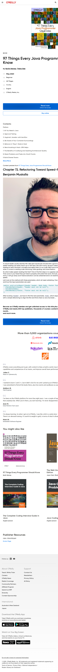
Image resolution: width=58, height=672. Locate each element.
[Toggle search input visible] (55, 2)
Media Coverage (8, 581)
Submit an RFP (7, 590)
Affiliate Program (8, 587)
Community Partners (9, 584)
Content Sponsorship (9, 596)
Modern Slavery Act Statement (11, 667)
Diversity (5, 593)
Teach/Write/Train (8, 572)
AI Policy (27, 581)
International (7, 602)
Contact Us (28, 572)
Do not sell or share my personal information (15, 658)
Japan (4, 608)
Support (27, 569)
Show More (7, 161)
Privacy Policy (29, 578)
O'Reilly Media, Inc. (13, 92)
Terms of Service (7, 665)
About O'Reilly (8, 569)
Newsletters (28, 575)
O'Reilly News (6, 578)
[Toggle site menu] (2, 2)
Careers (4, 575)
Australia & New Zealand (10, 605)
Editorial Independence (29, 665)
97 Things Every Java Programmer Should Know (35, 165)
